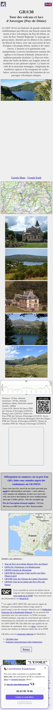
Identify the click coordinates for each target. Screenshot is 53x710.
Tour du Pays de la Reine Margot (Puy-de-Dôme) (26, 564)
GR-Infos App (12, 639)
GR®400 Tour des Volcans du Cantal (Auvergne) (26, 579)
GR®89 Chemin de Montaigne (18, 570)
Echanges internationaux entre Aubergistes (24, 642)
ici (42, 499)
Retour (26, 649)
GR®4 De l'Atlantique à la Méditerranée (22, 567)
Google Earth (34, 177)
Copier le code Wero (24, 697)
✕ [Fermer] (45, 668)
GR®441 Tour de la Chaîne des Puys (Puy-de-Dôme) (25, 583)
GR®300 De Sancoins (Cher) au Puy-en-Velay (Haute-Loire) (25, 574)
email (5, 491)
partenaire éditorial (25, 634)
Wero (6, 679)
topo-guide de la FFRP (23, 595)
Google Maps (18, 177)
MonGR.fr (24, 598)
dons (33, 626)
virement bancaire (18, 679)
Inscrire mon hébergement (18, 685)
